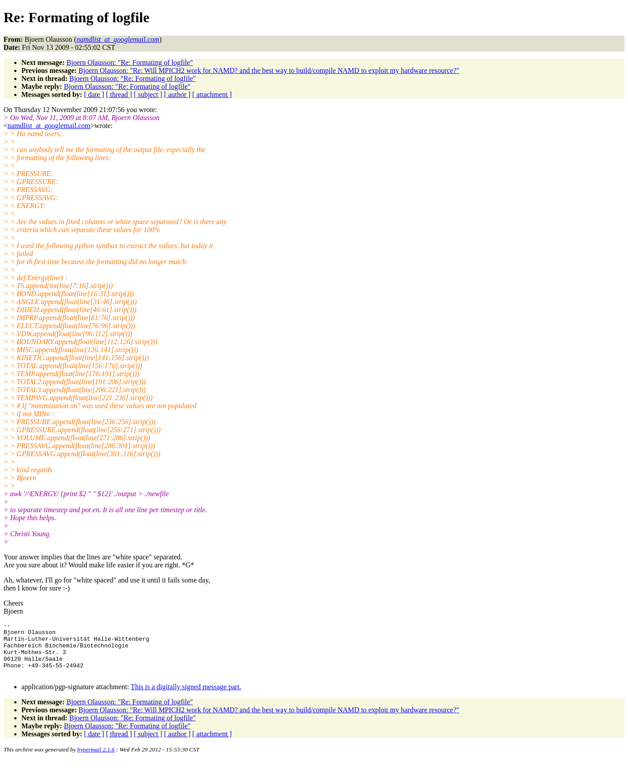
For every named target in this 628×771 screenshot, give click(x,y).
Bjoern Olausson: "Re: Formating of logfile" (129, 62)
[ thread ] (119, 94)
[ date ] (94, 94)
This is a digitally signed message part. (186, 697)
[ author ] (177, 94)
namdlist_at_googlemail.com (49, 125)
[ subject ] (148, 94)
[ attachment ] (212, 94)
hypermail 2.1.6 (96, 760)
